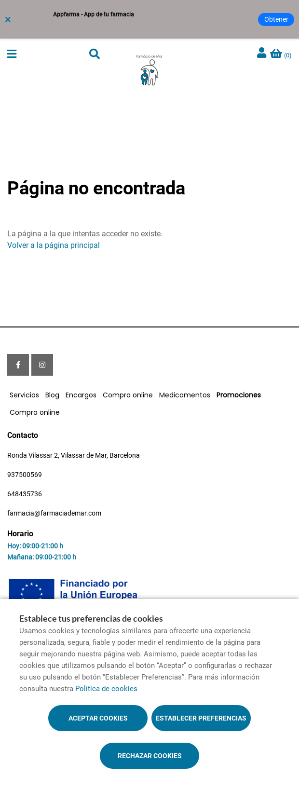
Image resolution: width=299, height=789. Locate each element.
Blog (52, 395)
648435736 (24, 494)
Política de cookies (106, 688)
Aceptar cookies (98, 718)
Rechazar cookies (150, 756)
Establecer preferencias (201, 718)
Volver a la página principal (53, 245)
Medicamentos (184, 395)
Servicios (24, 395)
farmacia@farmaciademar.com (54, 513)
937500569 (24, 474)
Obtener (276, 19)
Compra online (128, 395)
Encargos (81, 395)
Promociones (239, 395)
